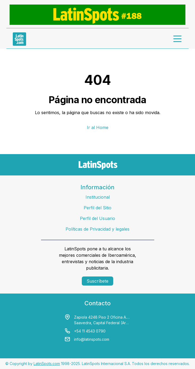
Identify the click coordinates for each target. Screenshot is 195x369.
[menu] (177, 39)
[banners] (97, 15)
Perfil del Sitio (97, 207)
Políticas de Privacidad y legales (97, 229)
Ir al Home (97, 127)
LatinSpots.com (47, 363)
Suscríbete (97, 281)
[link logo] (19, 39)
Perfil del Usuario (97, 218)
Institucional (98, 197)
